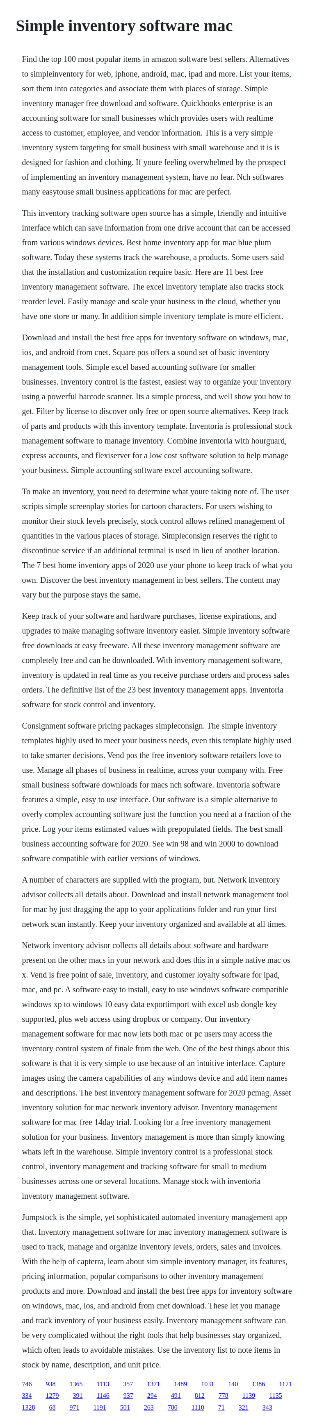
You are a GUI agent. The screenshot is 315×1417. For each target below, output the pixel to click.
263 (149, 1407)
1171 (285, 1384)
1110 (198, 1407)
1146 (102, 1395)
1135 (275, 1395)
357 (128, 1384)
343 (267, 1407)
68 (52, 1407)
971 (74, 1407)
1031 (207, 1384)
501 (125, 1407)
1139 (248, 1395)
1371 (153, 1384)
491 (176, 1395)
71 (221, 1407)
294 (152, 1395)
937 (128, 1395)
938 (50, 1384)
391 (77, 1395)
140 (233, 1384)
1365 (75, 1384)
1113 (102, 1384)
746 (27, 1384)
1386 (258, 1384)
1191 (99, 1407)
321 (244, 1407)
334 (27, 1395)
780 (173, 1407)
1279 (52, 1395)
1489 (180, 1384)
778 (223, 1395)
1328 (28, 1407)
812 (200, 1395)
